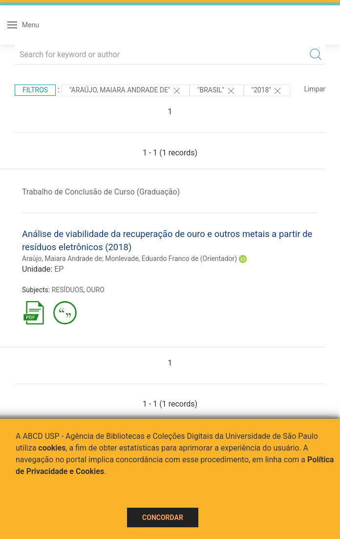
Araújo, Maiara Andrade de (62, 258)
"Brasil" (216, 91)
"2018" (267, 91)
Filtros (35, 90)
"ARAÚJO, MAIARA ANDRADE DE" (125, 91)
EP (59, 269)
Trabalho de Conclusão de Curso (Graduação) (101, 191)
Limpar (314, 89)
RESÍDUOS (68, 290)
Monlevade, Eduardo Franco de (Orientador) (171, 258)
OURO (95, 290)
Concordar (162, 517)
